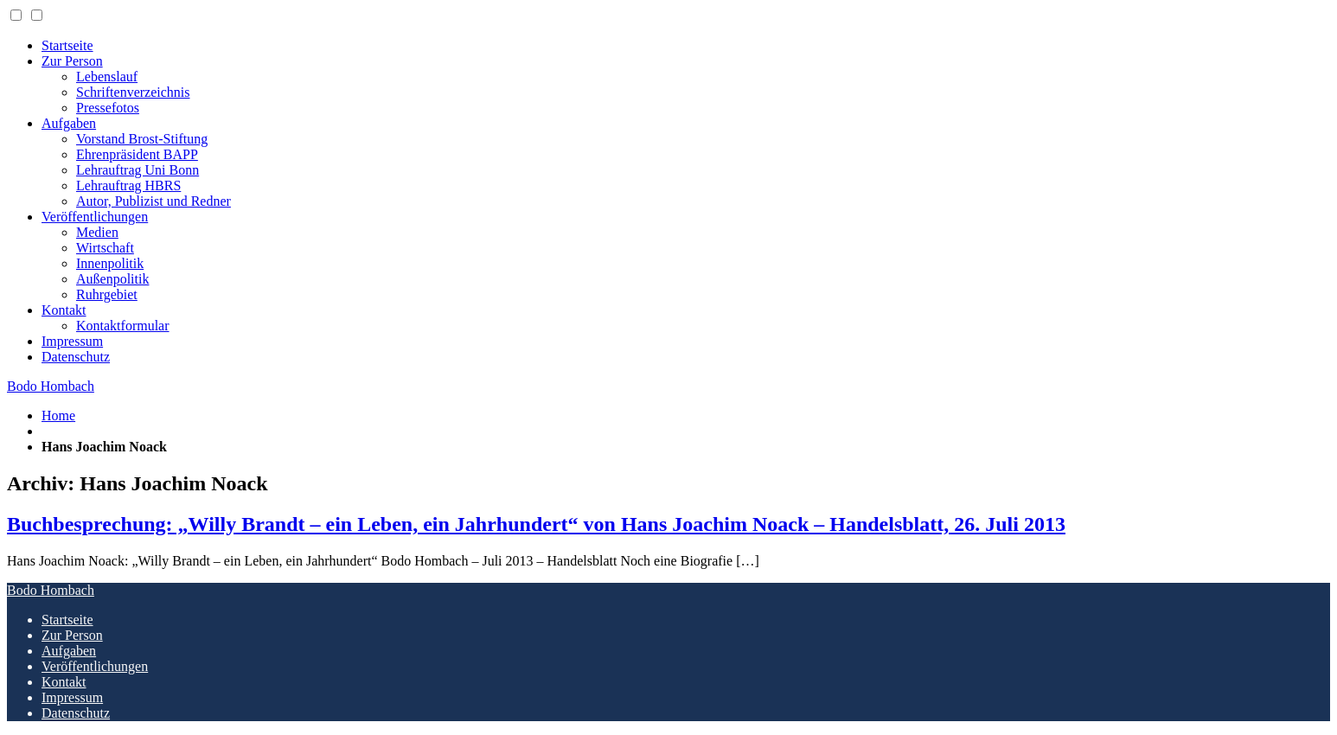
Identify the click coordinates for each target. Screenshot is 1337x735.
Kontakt (64, 310)
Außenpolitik (112, 279)
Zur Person (72, 61)
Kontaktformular (123, 325)
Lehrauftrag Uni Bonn (137, 170)
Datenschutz (76, 356)
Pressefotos (107, 107)
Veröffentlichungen (95, 216)
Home (58, 415)
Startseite (67, 45)
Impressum (72, 341)
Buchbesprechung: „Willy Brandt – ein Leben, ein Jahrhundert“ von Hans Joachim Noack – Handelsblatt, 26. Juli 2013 (536, 524)
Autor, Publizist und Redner (153, 201)
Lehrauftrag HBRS (128, 185)
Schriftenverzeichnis (133, 92)
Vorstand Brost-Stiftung (142, 138)
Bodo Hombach (50, 386)
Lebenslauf (107, 76)
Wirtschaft (105, 247)
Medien (97, 232)
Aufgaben (69, 123)
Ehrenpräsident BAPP (137, 154)
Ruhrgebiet (107, 294)
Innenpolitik (110, 263)
